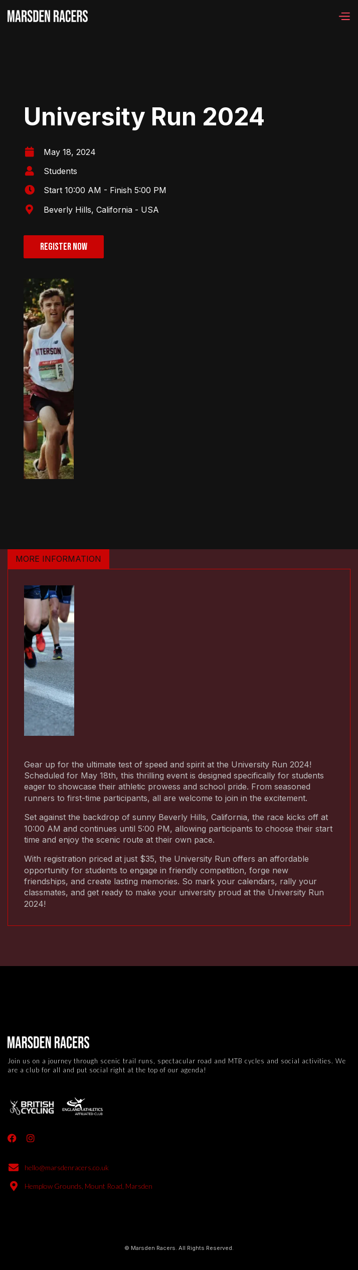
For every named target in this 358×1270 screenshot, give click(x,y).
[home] (48, 16)
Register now (63, 247)
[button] (343, 16)
